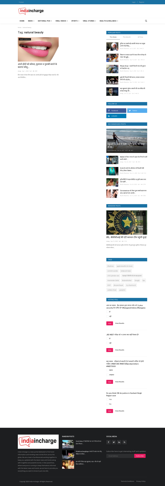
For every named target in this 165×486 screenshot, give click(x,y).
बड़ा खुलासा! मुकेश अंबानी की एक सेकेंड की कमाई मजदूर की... (132, 90)
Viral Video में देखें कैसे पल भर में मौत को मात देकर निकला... (88, 442)
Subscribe (140, 456)
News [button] (31, 21)
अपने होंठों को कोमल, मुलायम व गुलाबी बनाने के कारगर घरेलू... (37, 65)
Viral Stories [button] (89, 21)
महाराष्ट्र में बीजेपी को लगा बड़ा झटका (132, 276)
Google (137, 280)
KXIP (109, 285)
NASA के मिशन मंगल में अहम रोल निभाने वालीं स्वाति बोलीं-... (133, 158)
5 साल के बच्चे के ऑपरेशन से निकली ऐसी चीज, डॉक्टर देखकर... (132, 169)
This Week (113, 37)
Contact (21, 2)
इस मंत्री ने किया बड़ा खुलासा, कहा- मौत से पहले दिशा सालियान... (88, 463)
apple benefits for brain (125, 266)
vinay (19, 71)
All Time (140, 37)
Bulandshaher (127, 280)
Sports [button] (75, 21)
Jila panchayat (118, 285)
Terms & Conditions (127, 481)
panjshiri (122, 290)
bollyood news (126, 271)
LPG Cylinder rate (113, 276)
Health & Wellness (109, 21)
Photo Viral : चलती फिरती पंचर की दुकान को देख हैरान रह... (133, 67)
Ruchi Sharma (124, 48)
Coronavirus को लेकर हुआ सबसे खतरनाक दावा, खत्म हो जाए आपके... (133, 192)
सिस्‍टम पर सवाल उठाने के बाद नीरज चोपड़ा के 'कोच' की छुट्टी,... (133, 56)
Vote (109, 323)
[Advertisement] (106, 11)
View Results (119, 323)
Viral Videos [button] (61, 21)
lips (144, 280)
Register (141, 2)
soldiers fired (111, 290)
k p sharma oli (131, 285)
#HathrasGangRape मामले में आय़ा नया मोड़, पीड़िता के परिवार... (89, 453)
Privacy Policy (140, 481)
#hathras (110, 266)
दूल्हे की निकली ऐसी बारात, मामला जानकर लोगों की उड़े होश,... (132, 78)
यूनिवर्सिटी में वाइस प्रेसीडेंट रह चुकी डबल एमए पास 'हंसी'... (133, 180)
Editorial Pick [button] (45, 21)
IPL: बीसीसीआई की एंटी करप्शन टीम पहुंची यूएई (126, 237)
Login (133, 2)
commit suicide (112, 271)
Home (22, 21)
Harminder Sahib (113, 280)
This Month (127, 37)
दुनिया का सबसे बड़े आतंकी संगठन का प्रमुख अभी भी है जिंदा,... (132, 45)
